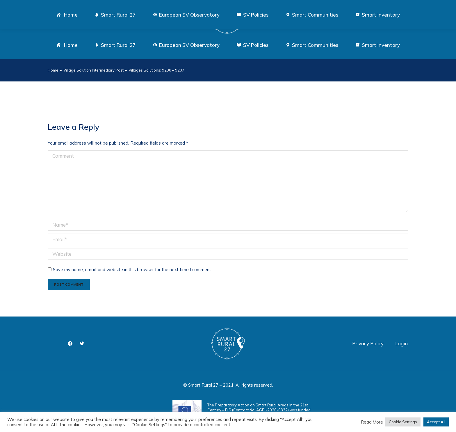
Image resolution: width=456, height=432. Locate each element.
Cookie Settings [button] (403, 421)
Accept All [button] (436, 421)
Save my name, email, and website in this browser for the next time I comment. (132, 269)
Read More (372, 422)
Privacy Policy (368, 343)
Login (401, 343)
